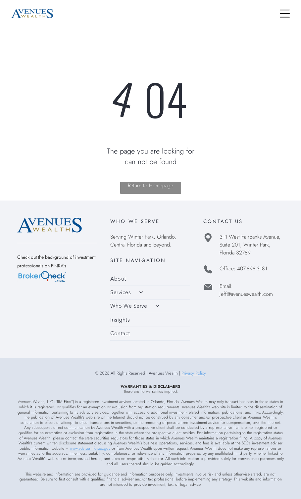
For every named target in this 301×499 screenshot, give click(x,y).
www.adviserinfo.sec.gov (90, 448)
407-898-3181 (252, 268)
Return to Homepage (150, 185)
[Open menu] (285, 14)
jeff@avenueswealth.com (246, 294)
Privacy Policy (193, 373)
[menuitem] (150, 279)
